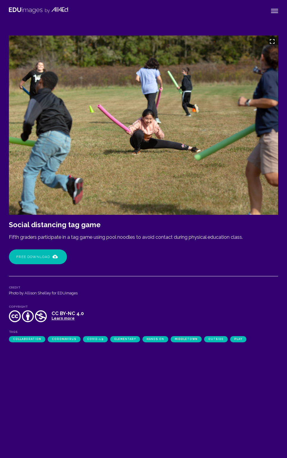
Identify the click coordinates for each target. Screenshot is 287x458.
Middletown (186, 339)
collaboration (27, 339)
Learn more (63, 318)
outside (216, 339)
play (238, 339)
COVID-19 (95, 339)
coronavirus (64, 339)
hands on (155, 339)
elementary (125, 339)
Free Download (37, 257)
